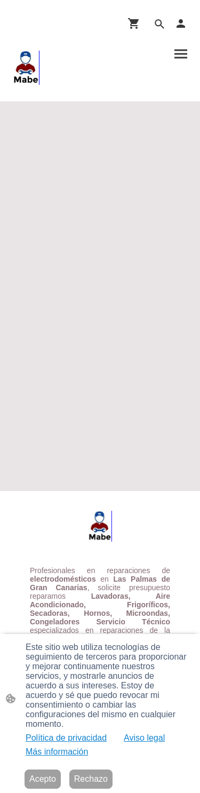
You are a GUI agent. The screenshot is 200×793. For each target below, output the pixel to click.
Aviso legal (144, 737)
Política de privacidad (66, 737)
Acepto (42, 778)
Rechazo (91, 778)
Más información (57, 751)
